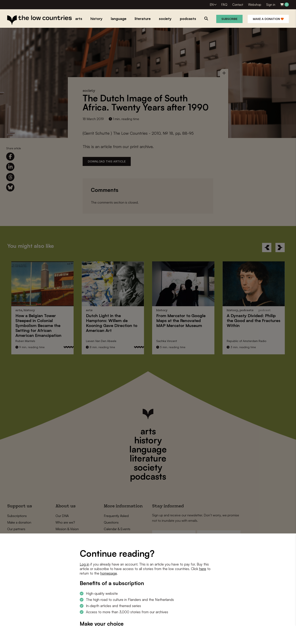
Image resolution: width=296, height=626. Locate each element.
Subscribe (229, 19)
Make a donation (268, 19)
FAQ (224, 5)
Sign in (270, 5)
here (202, 569)
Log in (84, 564)
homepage (108, 573)
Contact (237, 5)
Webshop (254, 5)
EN (212, 5)
